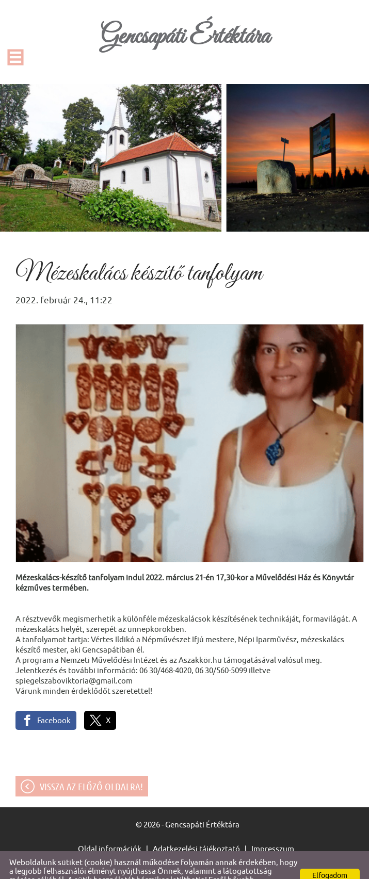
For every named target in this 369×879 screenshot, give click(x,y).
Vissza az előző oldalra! (91, 766)
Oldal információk (109, 828)
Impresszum (272, 828)
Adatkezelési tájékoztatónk (153, 868)
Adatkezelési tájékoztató (196, 828)
